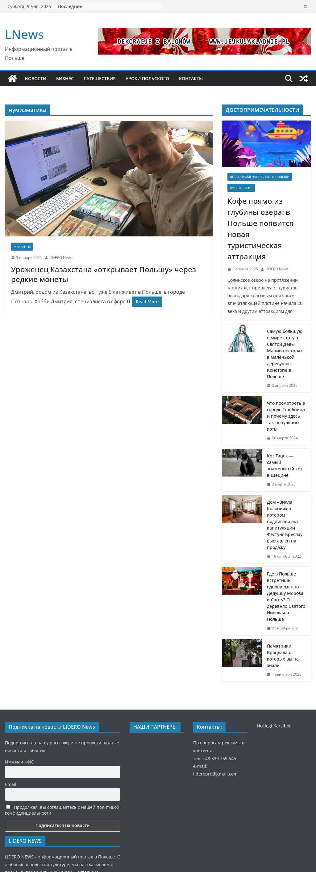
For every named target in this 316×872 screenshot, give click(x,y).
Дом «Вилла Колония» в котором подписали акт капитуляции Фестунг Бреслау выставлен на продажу (284, 524)
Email (10, 784)
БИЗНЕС (65, 78)
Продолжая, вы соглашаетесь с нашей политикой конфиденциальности (62, 810)
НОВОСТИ (35, 78)
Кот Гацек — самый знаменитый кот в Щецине (284, 465)
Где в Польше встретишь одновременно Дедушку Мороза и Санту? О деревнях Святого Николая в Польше (286, 596)
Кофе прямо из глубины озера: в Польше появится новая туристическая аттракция (260, 228)
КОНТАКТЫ (191, 78)
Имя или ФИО (20, 762)
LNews (24, 34)
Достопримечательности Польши (259, 176)
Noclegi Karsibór (274, 726)
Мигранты (22, 246)
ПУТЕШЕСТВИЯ (100, 78)
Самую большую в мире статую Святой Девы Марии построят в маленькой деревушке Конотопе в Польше (284, 353)
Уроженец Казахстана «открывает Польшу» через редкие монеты (103, 274)
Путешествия (241, 188)
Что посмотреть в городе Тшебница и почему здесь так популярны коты (286, 416)
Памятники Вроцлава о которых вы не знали (283, 655)
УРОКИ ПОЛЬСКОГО (147, 78)
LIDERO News (61, 257)
